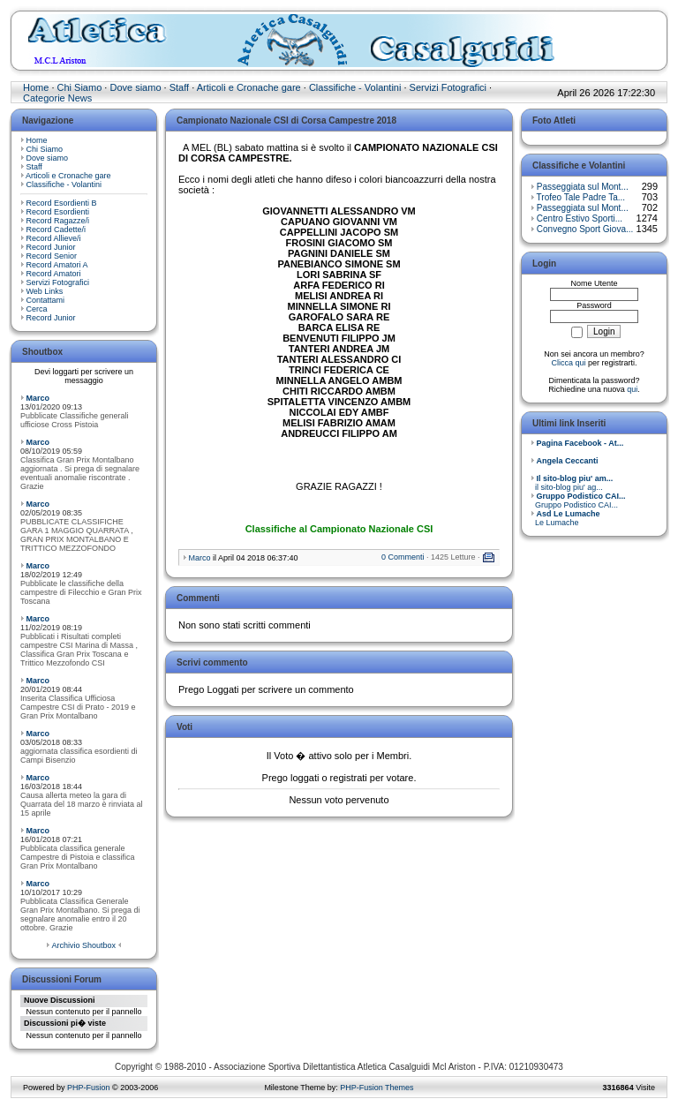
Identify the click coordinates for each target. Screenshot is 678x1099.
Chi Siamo (79, 87)
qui (632, 389)
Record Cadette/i (56, 229)
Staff (179, 87)
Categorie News (57, 98)
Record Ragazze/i (58, 220)
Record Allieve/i (53, 238)
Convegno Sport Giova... (585, 229)
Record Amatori (53, 273)
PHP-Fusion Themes (376, 1087)
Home (36, 87)
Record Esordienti (58, 211)
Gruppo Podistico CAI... (578, 500)
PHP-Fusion (88, 1087)
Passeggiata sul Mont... (583, 187)
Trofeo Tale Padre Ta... (581, 197)
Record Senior (52, 256)
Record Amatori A (57, 264)
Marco (38, 398)
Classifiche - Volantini (355, 87)
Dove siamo (135, 87)
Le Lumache (565, 518)
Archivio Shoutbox (83, 945)
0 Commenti (403, 557)
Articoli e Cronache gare (249, 87)
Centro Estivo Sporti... (579, 218)
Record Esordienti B (61, 203)
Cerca (37, 309)
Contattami (45, 300)
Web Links (45, 291)
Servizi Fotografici (448, 87)
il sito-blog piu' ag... (572, 483)
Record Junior (51, 247)
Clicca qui (568, 362)
